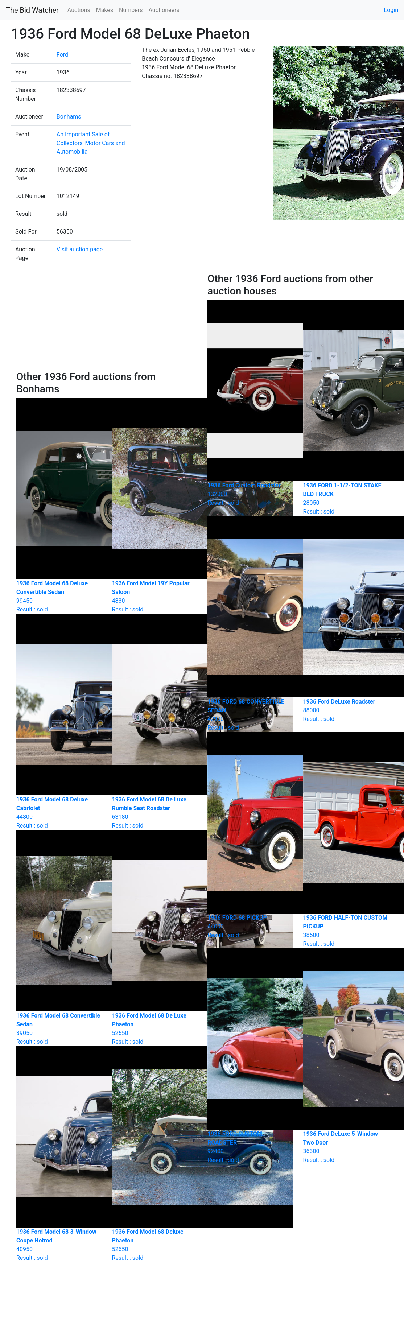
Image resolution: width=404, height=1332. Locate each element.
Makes (104, 10)
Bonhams (69, 116)
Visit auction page (80, 249)
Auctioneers (163, 10)
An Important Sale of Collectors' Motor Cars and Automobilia (91, 143)
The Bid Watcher (32, 10)
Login (391, 10)
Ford (62, 54)
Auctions (78, 10)
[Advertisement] (106, 321)
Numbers (131, 10)
